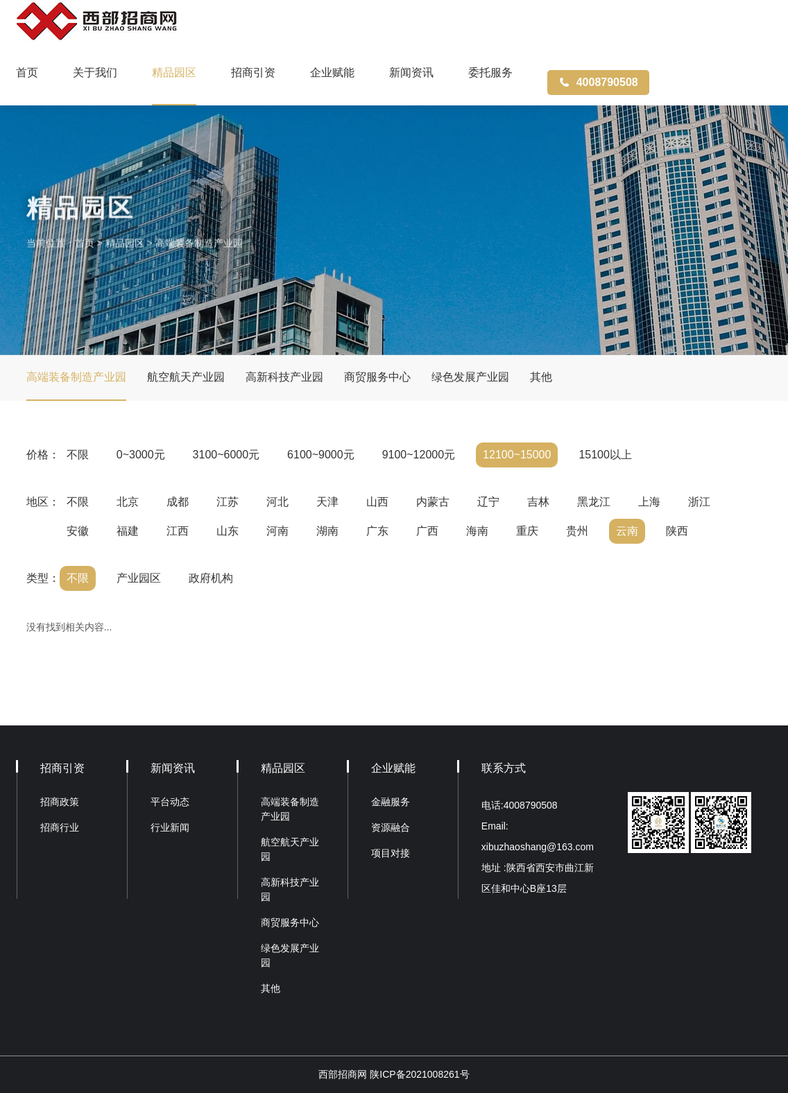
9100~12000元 (418, 455)
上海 (649, 502)
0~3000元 (141, 455)
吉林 (538, 502)
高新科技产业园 (284, 377)
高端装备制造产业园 (199, 254)
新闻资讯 (411, 72)
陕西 (677, 531)
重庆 (527, 531)
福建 (128, 531)
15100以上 (605, 455)
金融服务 (390, 801)
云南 (627, 531)
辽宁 (488, 502)
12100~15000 (517, 455)
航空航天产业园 (186, 377)
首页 (27, 72)
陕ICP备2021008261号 (419, 1074)
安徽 (78, 531)
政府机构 (211, 578)
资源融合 (390, 827)
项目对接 (390, 853)
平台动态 (170, 801)
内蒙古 (432, 502)
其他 (541, 377)
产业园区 (139, 578)
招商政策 (59, 801)
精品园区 (174, 72)
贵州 (577, 531)
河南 (277, 531)
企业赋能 (332, 72)
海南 (477, 531)
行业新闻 (170, 827)
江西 (177, 531)
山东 (227, 531)
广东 (377, 531)
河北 (277, 502)
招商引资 (253, 72)
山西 (377, 502)
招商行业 (59, 827)
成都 (177, 502)
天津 (327, 502)
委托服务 (490, 72)
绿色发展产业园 (470, 377)
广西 (427, 531)
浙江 (699, 502)
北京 (128, 502)
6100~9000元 (320, 455)
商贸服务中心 (377, 377)
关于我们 (95, 72)
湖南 (327, 531)
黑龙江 (593, 502)
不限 (78, 455)
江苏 (227, 502)
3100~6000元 (226, 455)
